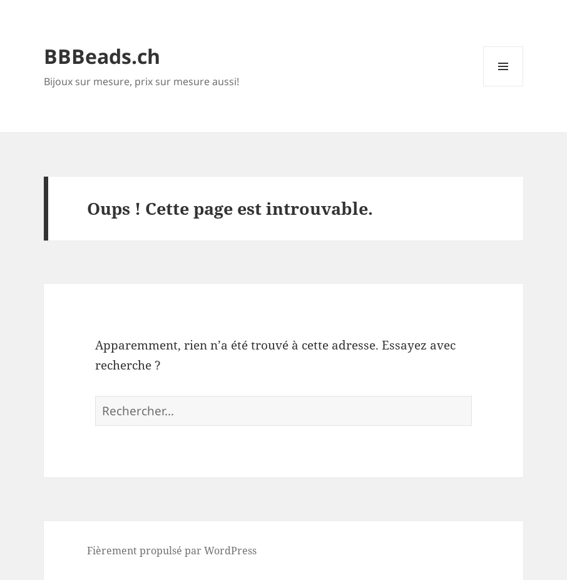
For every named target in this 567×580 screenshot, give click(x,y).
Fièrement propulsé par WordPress (172, 550)
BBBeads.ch (102, 56)
